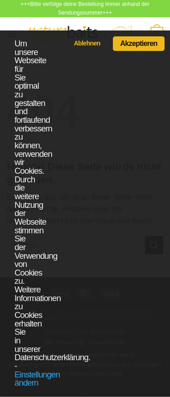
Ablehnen (87, 43)
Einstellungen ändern (37, 379)
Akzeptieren (138, 43)
